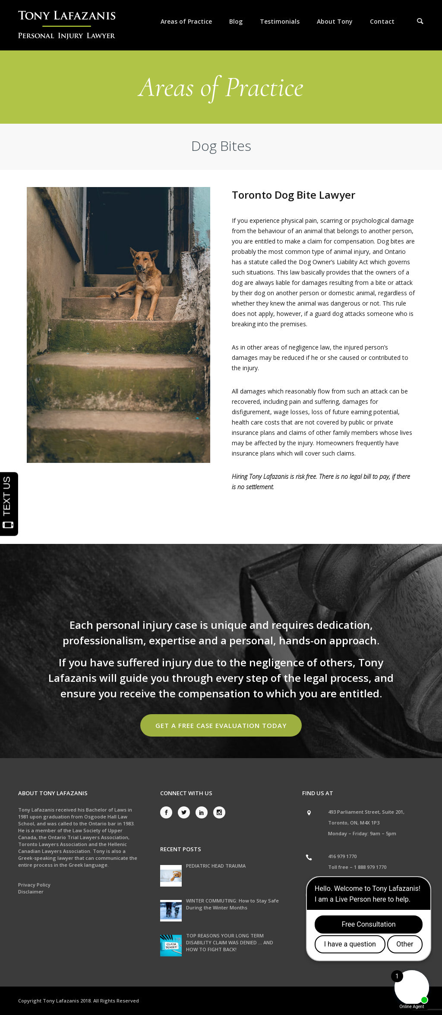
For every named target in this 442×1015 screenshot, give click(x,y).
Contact (382, 21)
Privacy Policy (34, 884)
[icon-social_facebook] (168, 812)
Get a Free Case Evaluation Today (221, 725)
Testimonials (280, 21)
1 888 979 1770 (370, 867)
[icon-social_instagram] (219, 812)
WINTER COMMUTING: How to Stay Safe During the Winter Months (232, 904)
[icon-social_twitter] (186, 812)
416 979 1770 (342, 856)
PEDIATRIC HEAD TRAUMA (216, 865)
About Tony (335, 21)
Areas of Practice (186, 21)
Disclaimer (31, 891)
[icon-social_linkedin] (204, 812)
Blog (236, 21)
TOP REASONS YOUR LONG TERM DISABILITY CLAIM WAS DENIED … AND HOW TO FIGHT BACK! (229, 942)
